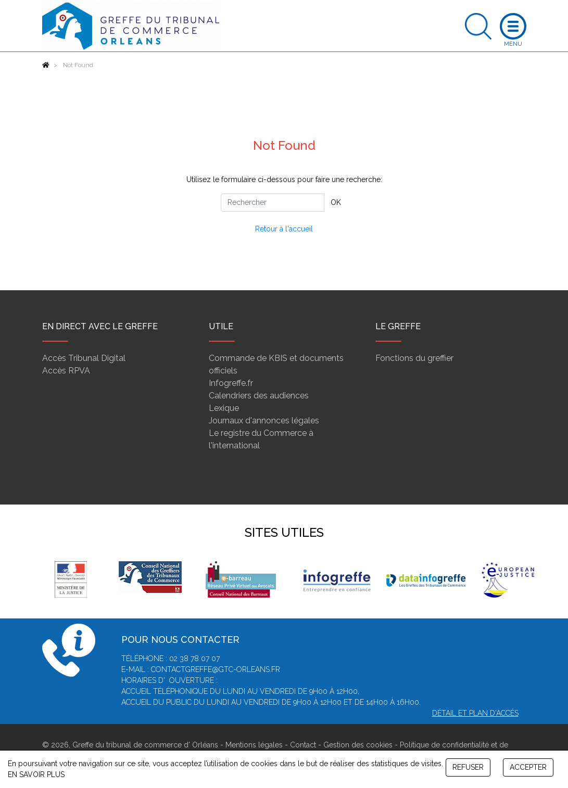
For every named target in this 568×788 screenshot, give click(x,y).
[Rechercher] (272, 202)
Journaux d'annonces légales (264, 420)
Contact (303, 745)
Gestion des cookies (358, 745)
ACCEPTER (528, 767)
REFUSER (468, 767)
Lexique (224, 408)
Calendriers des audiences (259, 396)
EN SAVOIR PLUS (36, 774)
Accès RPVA (66, 371)
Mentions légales (254, 745)
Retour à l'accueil (284, 229)
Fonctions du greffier (414, 358)
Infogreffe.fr (231, 383)
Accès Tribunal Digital (83, 358)
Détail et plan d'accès (475, 713)
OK (336, 202)
